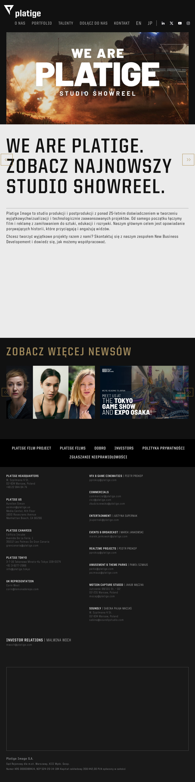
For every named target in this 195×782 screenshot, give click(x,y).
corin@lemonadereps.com (22, 589)
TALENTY (65, 23)
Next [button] (189, 392)
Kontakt (122, 23)
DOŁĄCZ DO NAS (94, 23)
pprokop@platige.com (103, 480)
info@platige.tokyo (18, 569)
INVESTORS (124, 448)
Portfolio (42, 23)
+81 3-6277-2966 (16, 565)
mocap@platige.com (102, 596)
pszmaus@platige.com (103, 572)
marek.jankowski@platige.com (108, 536)
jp (150, 23)
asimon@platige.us (18, 507)
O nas (20, 23)
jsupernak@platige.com (104, 520)
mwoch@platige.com (19, 644)
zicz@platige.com (100, 500)
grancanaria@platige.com (22, 545)
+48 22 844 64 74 (16, 487)
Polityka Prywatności (163, 448)
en (138, 23)
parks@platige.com (101, 569)
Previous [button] (6, 392)
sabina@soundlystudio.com (106, 620)
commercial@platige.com (105, 496)
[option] (50, 392)
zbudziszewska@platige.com (107, 503)
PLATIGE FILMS (73, 448)
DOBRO (100, 448)
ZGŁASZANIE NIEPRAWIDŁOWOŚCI (98, 457)
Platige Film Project (31, 448)
